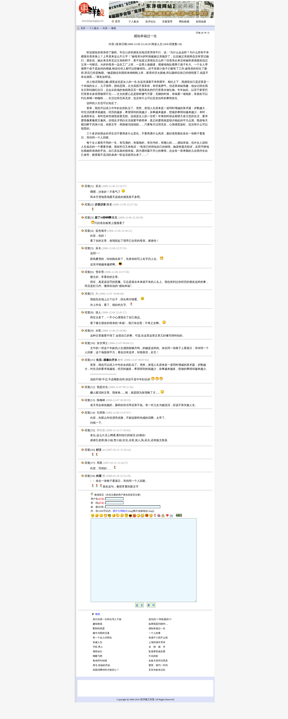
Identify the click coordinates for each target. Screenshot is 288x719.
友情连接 (201, 21)
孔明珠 (101, 412)
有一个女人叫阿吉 (102, 654)
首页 (83, 28)
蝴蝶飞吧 (97, 672)
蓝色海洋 (101, 230)
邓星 (99, 462)
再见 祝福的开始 (101, 682)
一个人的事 (155, 649)
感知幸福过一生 (157, 645)
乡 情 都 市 (157, 663)
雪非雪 (100, 271)
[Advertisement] (145, 171)
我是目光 (102, 387)
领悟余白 (97, 668)
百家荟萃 (167, 21)
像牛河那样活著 (101, 649)
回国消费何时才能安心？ (106, 686)
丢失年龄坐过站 (157, 686)
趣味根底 (97, 640)
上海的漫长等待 (157, 659)
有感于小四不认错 (158, 654)
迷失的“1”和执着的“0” (160, 636)
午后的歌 (153, 672)
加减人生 (97, 659)
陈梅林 (101, 400)
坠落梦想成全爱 (157, 668)
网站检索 (184, 21)
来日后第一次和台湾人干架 (107, 636)
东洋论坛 (150, 21)
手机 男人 (98, 663)
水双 (98, 330)
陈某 (109, 204)
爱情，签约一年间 (158, 682)
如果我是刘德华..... (158, 640)
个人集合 (134, 21)
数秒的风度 (99, 645)
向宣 (105, 28)
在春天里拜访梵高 (158, 677)
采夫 (98, 186)
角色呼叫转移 (100, 677)
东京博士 (102, 343)
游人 (98, 312)
